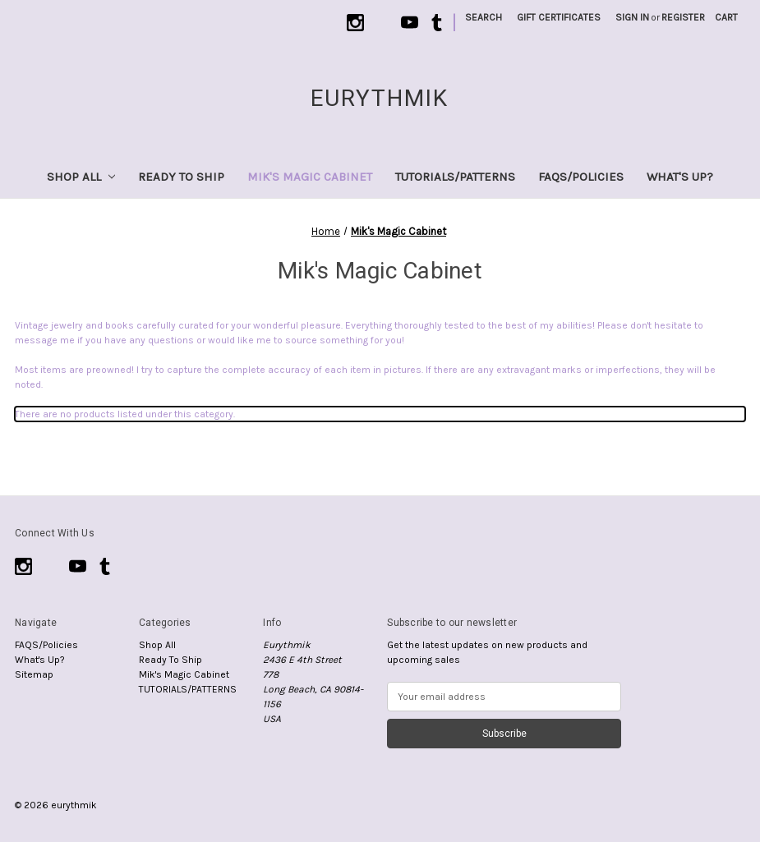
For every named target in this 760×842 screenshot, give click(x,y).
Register (683, 17)
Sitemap (34, 674)
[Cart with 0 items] (726, 17)
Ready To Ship (181, 176)
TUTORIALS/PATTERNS (455, 176)
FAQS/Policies (581, 176)
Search (483, 17)
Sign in (632, 17)
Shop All (81, 176)
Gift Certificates (559, 17)
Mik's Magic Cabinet (309, 176)
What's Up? (680, 176)
